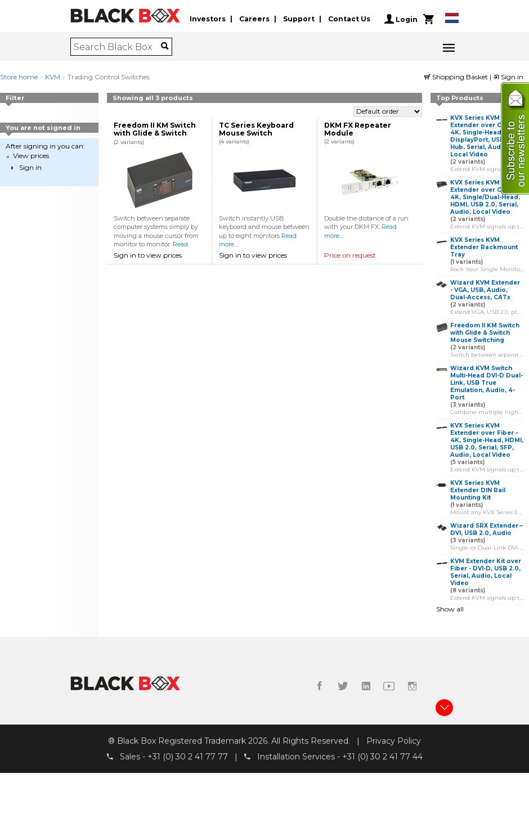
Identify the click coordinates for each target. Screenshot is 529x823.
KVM (52, 77)
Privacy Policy (393, 741)
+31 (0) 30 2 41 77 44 (382, 757)
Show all (450, 609)
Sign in (508, 77)
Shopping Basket (457, 77)
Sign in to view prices (148, 255)
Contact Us (349, 19)
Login (401, 19)
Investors (208, 19)
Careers (254, 19)
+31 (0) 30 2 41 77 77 (187, 757)
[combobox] (117, 47)
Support (299, 19)
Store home (19, 77)
